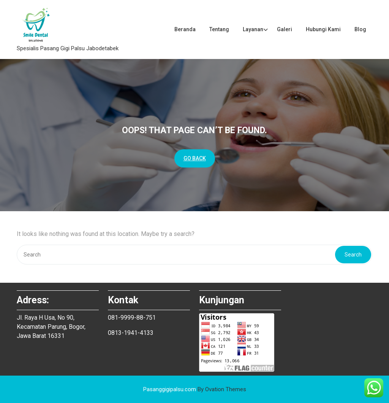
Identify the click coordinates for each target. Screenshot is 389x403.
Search (353, 255)
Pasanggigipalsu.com (194, 389)
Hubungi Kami (323, 29)
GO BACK (194, 158)
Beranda (185, 29)
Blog (360, 29)
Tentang (219, 29)
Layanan (253, 29)
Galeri (284, 29)
